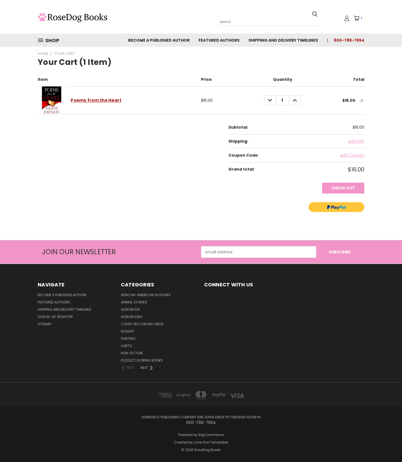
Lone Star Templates (211, 442)
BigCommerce (211, 434)
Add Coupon (352, 155)
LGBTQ (126, 345)
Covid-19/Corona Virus (142, 324)
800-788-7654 (349, 40)
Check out (343, 188)
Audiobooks (131, 316)
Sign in (44, 316)
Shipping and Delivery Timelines (283, 40)
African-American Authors (146, 295)
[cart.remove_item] (361, 100)
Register (65, 316)
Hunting (128, 338)
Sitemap (44, 324)
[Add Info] (356, 141)
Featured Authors (219, 40)
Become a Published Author (159, 40)
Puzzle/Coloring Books (142, 360)
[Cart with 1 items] (360, 18)
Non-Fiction (132, 353)
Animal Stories (134, 302)
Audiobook (130, 309)
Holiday (127, 331)
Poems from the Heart (96, 100)
